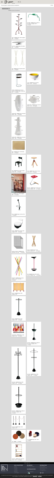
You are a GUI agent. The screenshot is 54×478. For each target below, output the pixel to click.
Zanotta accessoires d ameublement (13, 5)
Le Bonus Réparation (30, 471)
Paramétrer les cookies (43, 467)
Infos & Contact (42, 469)
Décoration (16, 471)
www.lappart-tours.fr (43, 470)
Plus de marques (4, 5)
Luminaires (16, 470)
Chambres (15, 469)
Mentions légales (42, 466)
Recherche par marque (30, 466)
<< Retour (51, 5)
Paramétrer (35, 476)
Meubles (15, 466)
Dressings (15, 467)
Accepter (40, 476)
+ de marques (16, 472)
